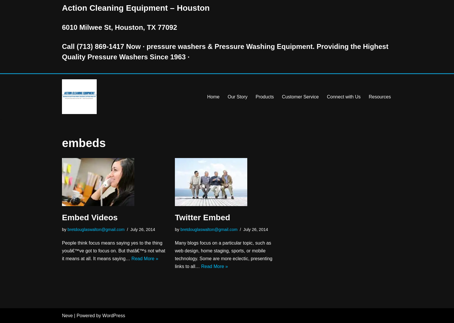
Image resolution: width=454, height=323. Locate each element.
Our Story (237, 96)
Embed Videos (90, 217)
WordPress (113, 315)
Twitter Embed (202, 217)
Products (265, 96)
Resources (380, 96)
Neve (67, 315)
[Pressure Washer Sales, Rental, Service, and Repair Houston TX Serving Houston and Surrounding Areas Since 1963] (79, 96)
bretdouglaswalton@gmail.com (96, 229)
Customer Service (300, 96)
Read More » (144, 258)
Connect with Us (344, 96)
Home (213, 96)
